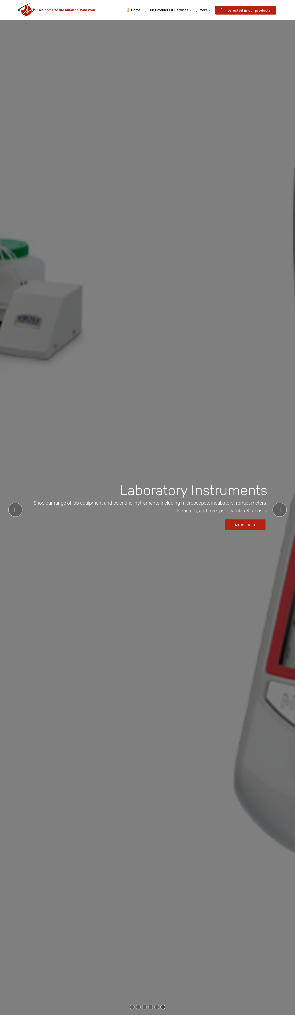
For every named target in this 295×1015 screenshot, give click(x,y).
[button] (15, 510)
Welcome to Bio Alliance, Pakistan (67, 10)
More (202, 10)
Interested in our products (246, 10)
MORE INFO (245, 524)
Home (133, 10)
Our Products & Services (167, 10)
